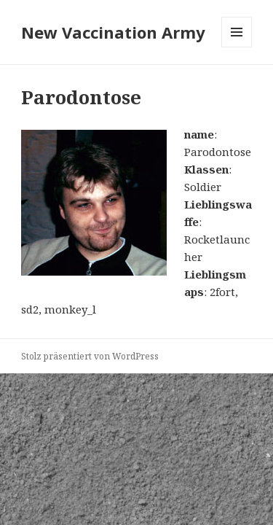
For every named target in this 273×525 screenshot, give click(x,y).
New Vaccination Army (113, 32)
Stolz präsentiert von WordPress (90, 356)
